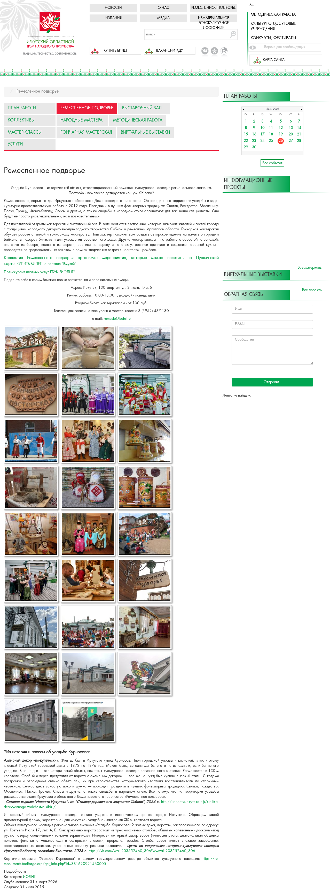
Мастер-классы (25, 132)
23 (254, 141)
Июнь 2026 (272, 109)
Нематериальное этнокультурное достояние (213, 23)
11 (271, 128)
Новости (113, 8)
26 (281, 141)
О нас (163, 8)
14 (299, 128)
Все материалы (310, 268)
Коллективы (21, 120)
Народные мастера (81, 120)
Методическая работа (273, 15)
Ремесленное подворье (213, 8)
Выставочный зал (142, 108)
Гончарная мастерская (86, 132)
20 (291, 134)
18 (271, 134)
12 (281, 128)
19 (281, 134)
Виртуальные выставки (145, 132)
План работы (22, 108)
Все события (272, 163)
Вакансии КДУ (169, 51)
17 (262, 134)
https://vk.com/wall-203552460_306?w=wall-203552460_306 (142, 851)
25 (271, 141)
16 (254, 134)
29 (246, 147)
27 (291, 141)
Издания (113, 18)
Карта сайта (274, 60)
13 (291, 128)
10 (262, 128)
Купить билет (115, 51)
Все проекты (312, 290)
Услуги (15, 144)
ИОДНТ (29, 877)
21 (299, 134)
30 (254, 147)
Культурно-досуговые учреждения (273, 26)
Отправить (272, 382)
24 (262, 141)
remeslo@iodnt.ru (117, 319)
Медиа (163, 18)
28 (299, 141)
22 (246, 141)
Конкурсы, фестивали (273, 38)
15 (246, 134)
